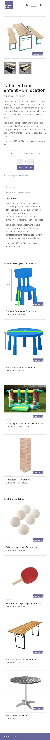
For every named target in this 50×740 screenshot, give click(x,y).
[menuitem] (26, 5)
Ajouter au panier (25, 168)
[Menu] (32, 5)
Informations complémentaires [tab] (18, 193)
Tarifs (10, 153)
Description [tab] (11, 187)
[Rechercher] (26, 5)
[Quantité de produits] (25, 161)
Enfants (21, 176)
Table (26, 176)
